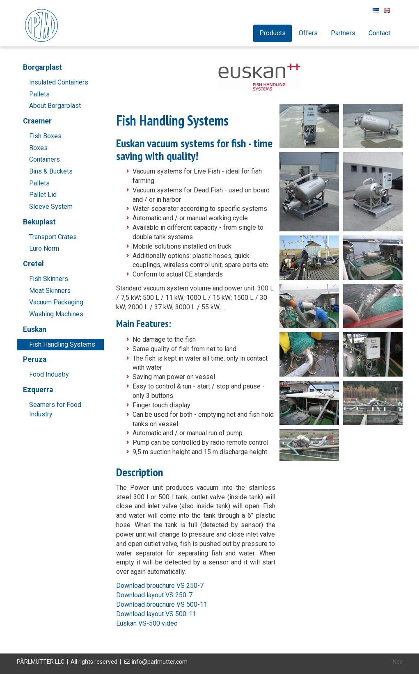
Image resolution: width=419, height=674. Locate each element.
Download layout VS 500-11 (156, 614)
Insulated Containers (58, 82)
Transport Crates (53, 237)
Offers (308, 33)
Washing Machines (56, 314)
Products (272, 33)
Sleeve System (51, 206)
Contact (379, 33)
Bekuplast (39, 222)
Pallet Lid (43, 195)
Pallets (39, 94)
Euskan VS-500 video (147, 623)
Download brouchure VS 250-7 (160, 585)
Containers (44, 159)
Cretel (33, 264)
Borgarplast (42, 67)
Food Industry (49, 374)
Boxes (38, 148)
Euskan (34, 329)
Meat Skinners (50, 291)
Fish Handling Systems (62, 344)
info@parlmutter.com (160, 661)
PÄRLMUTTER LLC (40, 661)
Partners (343, 33)
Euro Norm (44, 248)
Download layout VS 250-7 (154, 595)
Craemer (37, 121)
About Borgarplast (55, 106)
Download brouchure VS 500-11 (161, 604)
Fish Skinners (48, 279)
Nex (398, 661)
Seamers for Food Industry (55, 409)
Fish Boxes (45, 136)
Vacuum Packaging (56, 302)
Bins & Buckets (51, 171)
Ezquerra (38, 390)
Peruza (34, 359)
